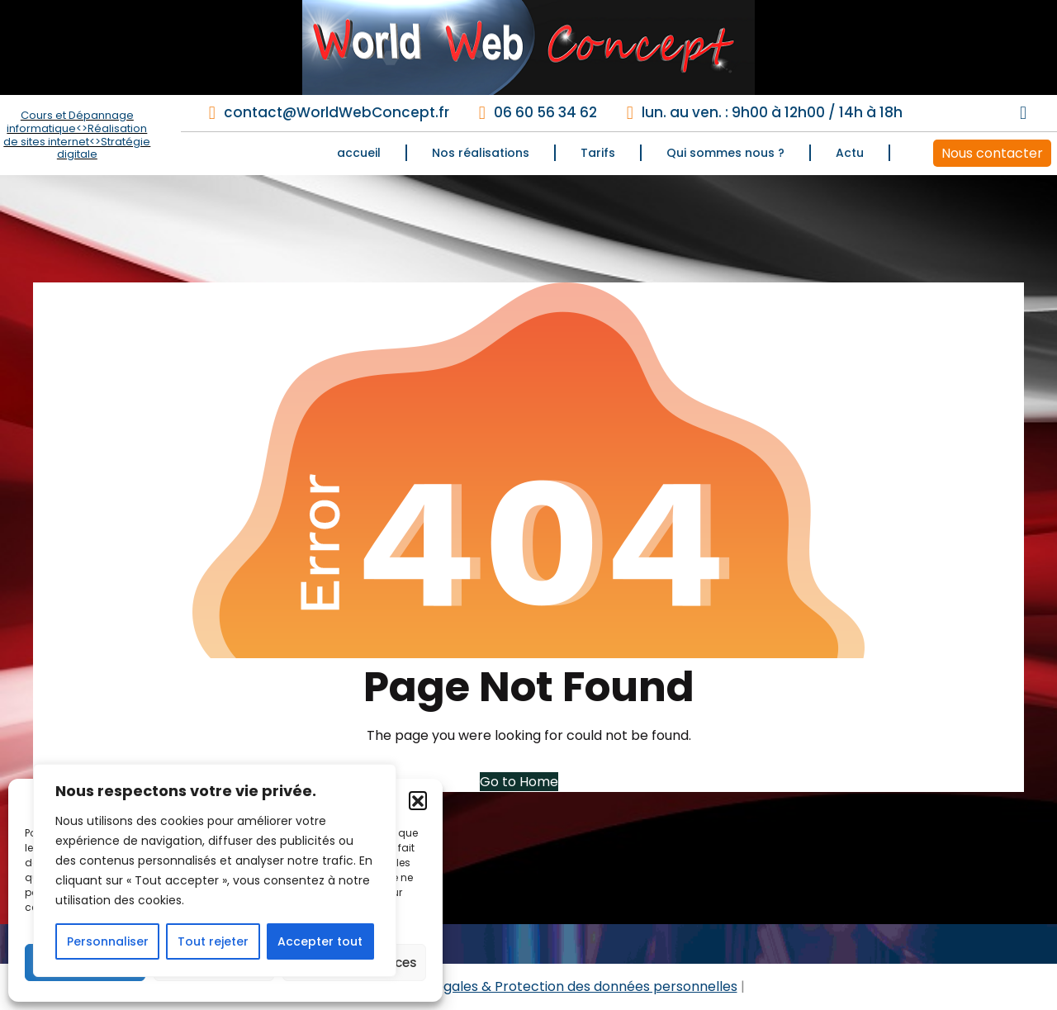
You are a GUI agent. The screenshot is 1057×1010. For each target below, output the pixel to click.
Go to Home (519, 781)
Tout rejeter (213, 941)
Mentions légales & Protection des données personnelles (553, 986)
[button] (418, 800)
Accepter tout (320, 941)
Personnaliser (108, 941)
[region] (214, 870)
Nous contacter (992, 153)
